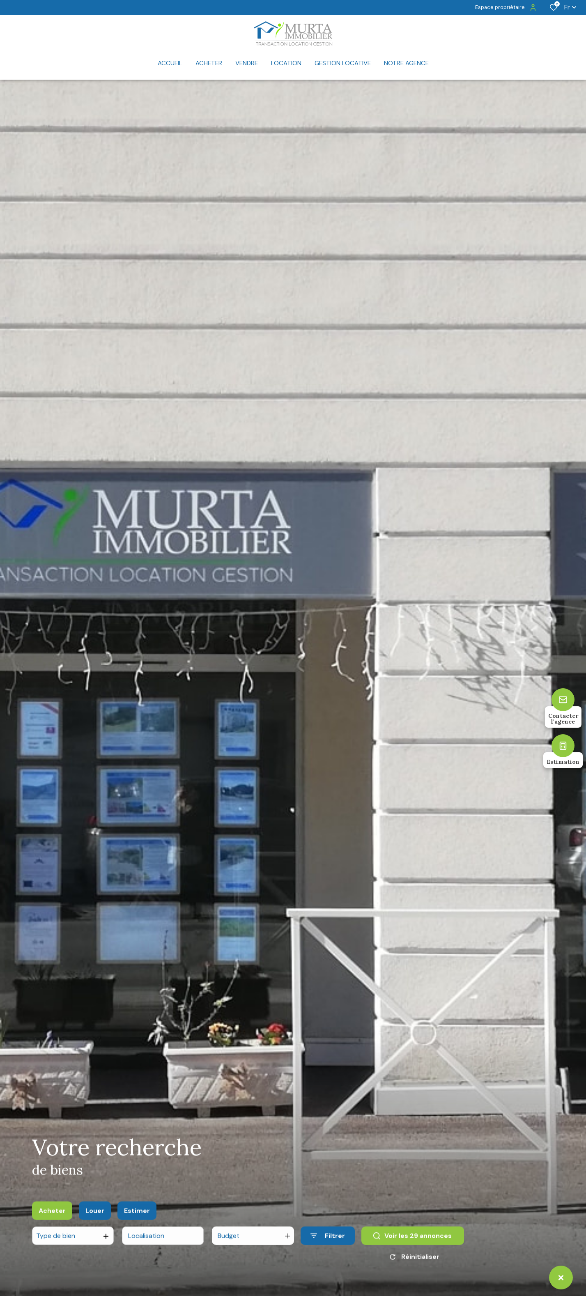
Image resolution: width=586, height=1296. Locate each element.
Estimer (137, 1222)
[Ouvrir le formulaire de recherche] (328, 1247)
